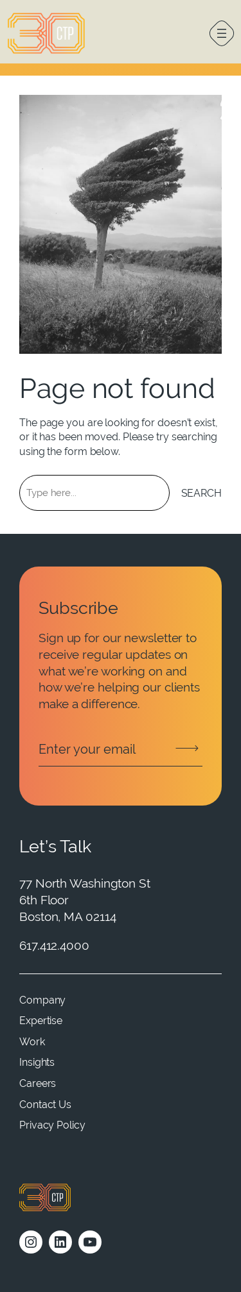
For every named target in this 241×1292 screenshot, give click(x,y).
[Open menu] (221, 33)
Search (201, 493)
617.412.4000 (54, 945)
